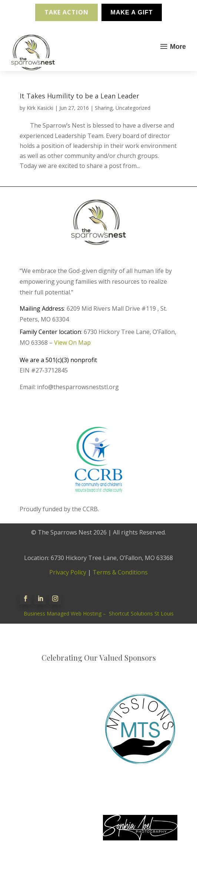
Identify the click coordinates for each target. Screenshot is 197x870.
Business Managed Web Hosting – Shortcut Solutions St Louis (99, 613)
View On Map (72, 342)
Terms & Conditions (120, 572)
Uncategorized (133, 107)
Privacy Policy (67, 572)
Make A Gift (132, 12)
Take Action (66, 12)
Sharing (104, 107)
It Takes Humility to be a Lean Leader (79, 95)
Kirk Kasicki (40, 107)
